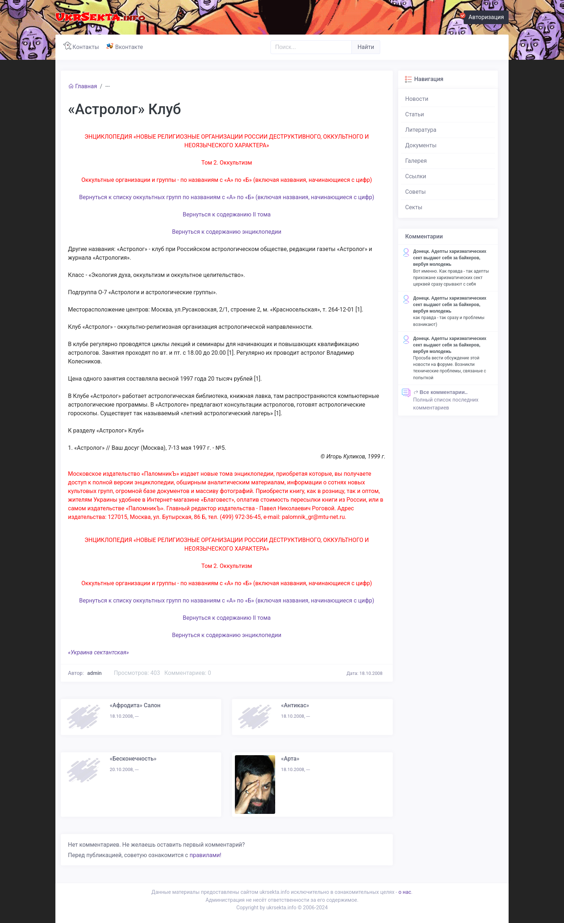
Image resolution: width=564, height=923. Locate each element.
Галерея (416, 160)
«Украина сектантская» (98, 652)
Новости (416, 98)
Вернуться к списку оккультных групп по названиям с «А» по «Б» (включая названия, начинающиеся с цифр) (226, 197)
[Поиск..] (311, 47)
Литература (421, 129)
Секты (414, 207)
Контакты (82, 46)
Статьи (414, 114)
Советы (415, 191)
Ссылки (415, 176)
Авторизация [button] (484, 16)
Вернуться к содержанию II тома (227, 214)
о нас (405, 892)
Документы (421, 145)
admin (94, 673)
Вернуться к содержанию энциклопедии (226, 231)
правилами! (205, 855)
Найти (366, 47)
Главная (82, 86)
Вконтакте (126, 46)
